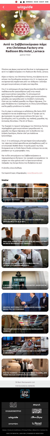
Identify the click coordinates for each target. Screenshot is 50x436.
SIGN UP (41, 2)
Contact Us (44, 430)
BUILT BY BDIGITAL (13, 433)
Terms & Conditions (14, 430)
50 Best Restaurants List (25, 382)
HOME (46, 2)
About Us (36, 430)
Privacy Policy (27, 430)
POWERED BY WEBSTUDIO (35, 433)
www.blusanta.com (34, 173)
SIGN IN (36, 2)
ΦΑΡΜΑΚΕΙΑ (29, 2)
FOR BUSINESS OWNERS (25, 386)
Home (4, 430)
